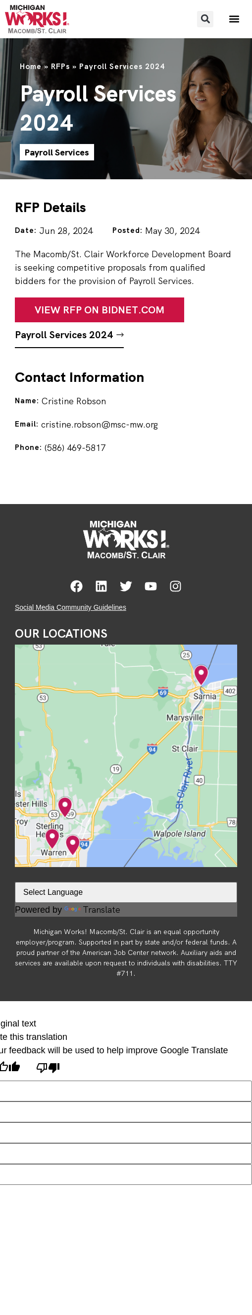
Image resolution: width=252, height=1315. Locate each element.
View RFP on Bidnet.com (99, 309)
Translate (92, 909)
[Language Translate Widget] (126, 892)
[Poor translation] (48, 1069)
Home (31, 67)
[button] (205, 19)
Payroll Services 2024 (64, 334)
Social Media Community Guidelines (70, 607)
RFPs (60, 67)
